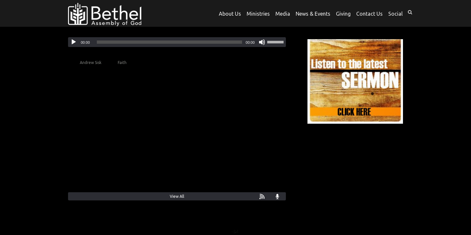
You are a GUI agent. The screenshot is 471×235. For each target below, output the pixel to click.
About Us (230, 14)
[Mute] (262, 42)
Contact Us (369, 14)
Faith (122, 62)
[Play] (73, 42)
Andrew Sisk (90, 62)
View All (177, 196)
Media (282, 14)
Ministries (258, 14)
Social (395, 14)
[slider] (169, 42)
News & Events (313, 14)
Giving (343, 14)
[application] (177, 42)
